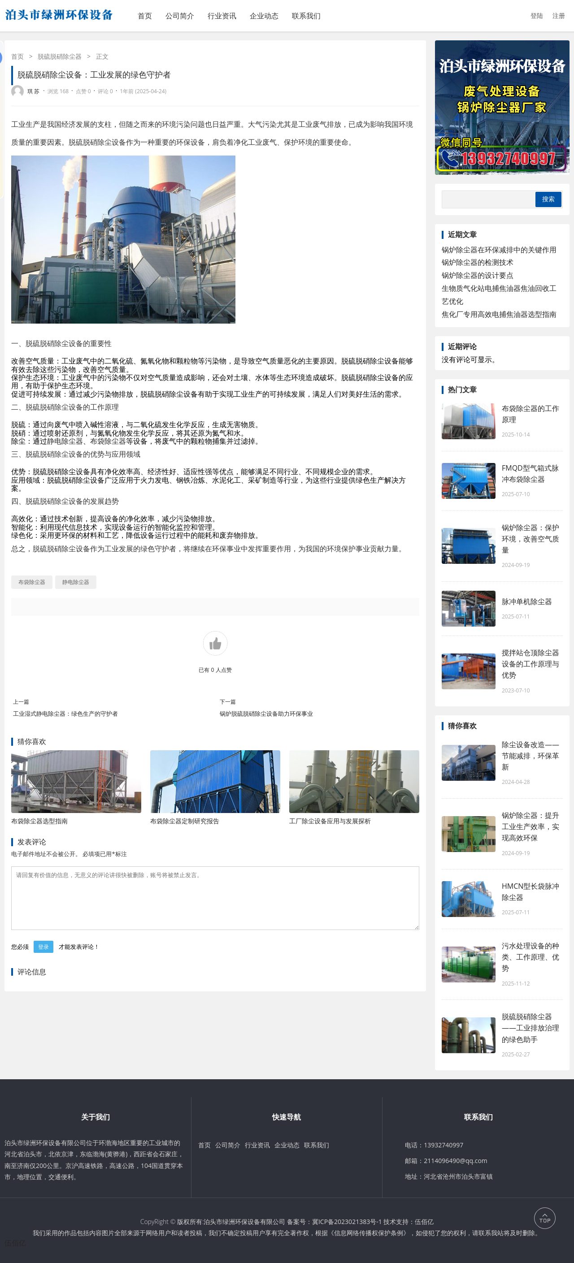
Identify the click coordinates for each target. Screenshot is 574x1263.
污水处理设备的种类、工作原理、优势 (530, 957)
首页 (145, 16)
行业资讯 (222, 16)
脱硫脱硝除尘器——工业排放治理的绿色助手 (530, 1028)
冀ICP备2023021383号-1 (347, 1221)
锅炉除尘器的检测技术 (477, 262)
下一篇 (228, 701)
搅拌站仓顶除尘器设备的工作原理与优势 (530, 664)
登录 (43, 957)
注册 (558, 15)
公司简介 (179, 16)
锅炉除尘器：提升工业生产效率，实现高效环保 (530, 826)
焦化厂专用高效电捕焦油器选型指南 (499, 314)
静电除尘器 (65, 441)
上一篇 (21, 701)
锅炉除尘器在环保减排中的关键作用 (499, 250)
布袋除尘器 (108, 441)
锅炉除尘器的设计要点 (477, 275)
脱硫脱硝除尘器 (60, 56)
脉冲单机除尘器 (527, 601)
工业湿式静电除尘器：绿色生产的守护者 (65, 713)
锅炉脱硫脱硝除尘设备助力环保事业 (266, 713)
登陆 (537, 15)
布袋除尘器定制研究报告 (184, 821)
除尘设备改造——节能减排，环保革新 (530, 756)
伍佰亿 (424, 1221)
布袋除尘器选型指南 (39, 821)
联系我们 (306, 16)
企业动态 (264, 16)
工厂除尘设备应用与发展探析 (330, 821)
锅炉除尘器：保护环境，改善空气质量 (530, 539)
